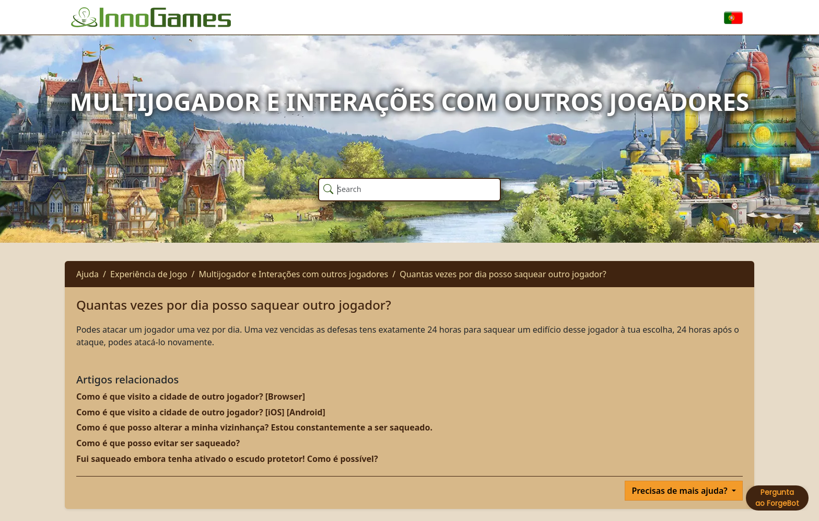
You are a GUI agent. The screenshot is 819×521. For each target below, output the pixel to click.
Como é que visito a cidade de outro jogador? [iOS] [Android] (200, 412)
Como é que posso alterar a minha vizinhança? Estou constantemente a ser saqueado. (254, 427)
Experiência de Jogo (148, 274)
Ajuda (87, 274)
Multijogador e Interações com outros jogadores (293, 274)
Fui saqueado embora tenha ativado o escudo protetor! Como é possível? (227, 459)
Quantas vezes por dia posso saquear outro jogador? (503, 274)
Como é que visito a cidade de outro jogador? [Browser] (190, 396)
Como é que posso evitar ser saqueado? (158, 443)
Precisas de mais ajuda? (680, 490)
